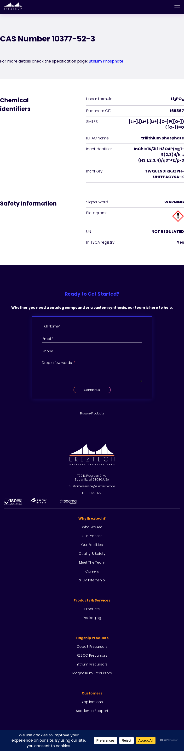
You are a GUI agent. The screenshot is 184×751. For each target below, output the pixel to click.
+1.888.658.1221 (92, 493)
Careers (92, 571)
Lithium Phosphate (106, 61)
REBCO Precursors (92, 655)
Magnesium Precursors (92, 673)
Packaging (92, 617)
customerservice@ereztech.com (92, 486)
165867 (177, 111)
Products (92, 609)
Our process (92, 535)
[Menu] (177, 7)
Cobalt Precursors (92, 646)
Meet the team (92, 562)
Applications (92, 701)
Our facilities (92, 544)
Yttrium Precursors (92, 664)
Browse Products (92, 413)
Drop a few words (57, 362)
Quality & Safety (92, 553)
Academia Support (92, 710)
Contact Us (92, 390)
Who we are (92, 527)
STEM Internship (92, 580)
